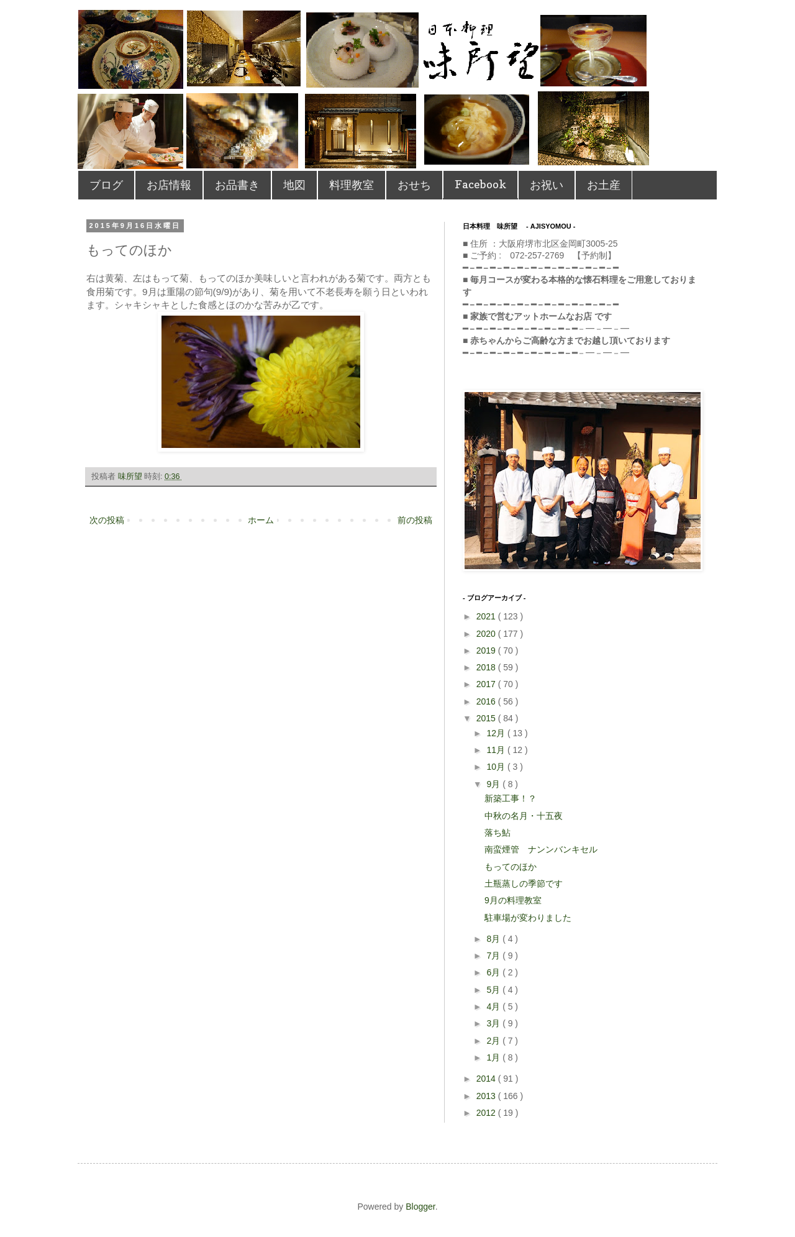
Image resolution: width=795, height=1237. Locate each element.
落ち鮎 (497, 833)
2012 (487, 1113)
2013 (487, 1096)
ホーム (261, 520)
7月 (494, 956)
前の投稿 (415, 520)
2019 (487, 650)
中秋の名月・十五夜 (523, 816)
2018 (487, 667)
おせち (414, 184)
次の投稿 (106, 520)
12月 (496, 733)
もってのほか (510, 867)
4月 (494, 1006)
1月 (494, 1057)
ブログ (106, 184)
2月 (494, 1041)
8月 (494, 939)
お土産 (603, 184)
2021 (487, 616)
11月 (496, 750)
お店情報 (169, 184)
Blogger (420, 1207)
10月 (496, 767)
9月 (494, 784)
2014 (487, 1079)
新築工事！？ (510, 798)
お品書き (237, 184)
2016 (487, 701)
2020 (487, 634)
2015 (487, 718)
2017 (487, 684)
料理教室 (351, 184)
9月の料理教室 (513, 900)
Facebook (480, 184)
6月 (494, 972)
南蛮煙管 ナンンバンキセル (540, 849)
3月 (494, 1023)
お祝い (546, 184)
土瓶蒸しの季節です (523, 883)
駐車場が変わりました (527, 918)
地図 (294, 184)
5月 (494, 990)
